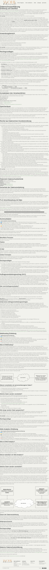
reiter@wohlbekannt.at (7, 101)
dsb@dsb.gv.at (10, 184)
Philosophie (15, 562)
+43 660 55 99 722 (6, 103)
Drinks (35, 2)
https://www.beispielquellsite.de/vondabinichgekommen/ (12, 403)
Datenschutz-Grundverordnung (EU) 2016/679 (9, 11)
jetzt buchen (44, 2)
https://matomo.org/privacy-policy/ (7, 552)
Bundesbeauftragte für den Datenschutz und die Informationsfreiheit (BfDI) (18, 175)
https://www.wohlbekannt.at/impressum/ (13, 104)
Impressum (41, 562)
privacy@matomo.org (39, 552)
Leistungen (39, 2)
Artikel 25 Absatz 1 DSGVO (5, 208)
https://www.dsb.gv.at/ (39, 173)
